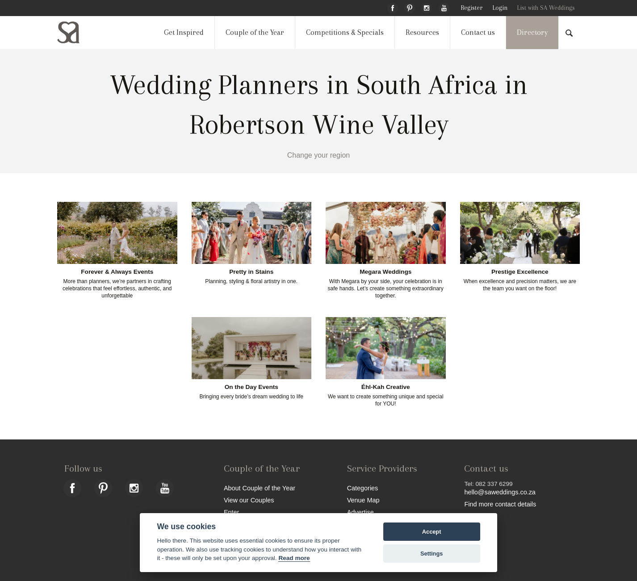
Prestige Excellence (520, 272)
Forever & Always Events (117, 272)
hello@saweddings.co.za (499, 492)
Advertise (360, 512)
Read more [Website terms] (294, 558)
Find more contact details (500, 504)
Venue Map (363, 500)
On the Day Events (251, 387)
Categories (362, 488)
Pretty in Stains (251, 272)
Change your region (318, 155)
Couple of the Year (255, 32)
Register (471, 7)
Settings (431, 553)
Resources (422, 32)
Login (499, 7)
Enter (231, 512)
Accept (431, 531)
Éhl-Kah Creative (385, 387)
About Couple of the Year (259, 488)
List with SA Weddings (546, 7)
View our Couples (249, 500)
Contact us (478, 32)
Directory (532, 32)
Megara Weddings (385, 272)
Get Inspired (184, 32)
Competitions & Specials (345, 32)
